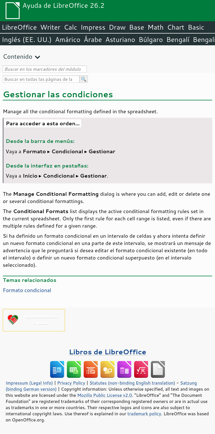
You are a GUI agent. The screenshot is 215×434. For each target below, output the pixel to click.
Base (136, 27)
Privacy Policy (71, 383)
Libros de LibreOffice (107, 352)
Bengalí (177, 39)
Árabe (93, 39)
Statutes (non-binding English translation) (132, 383)
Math (156, 27)
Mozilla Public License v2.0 (104, 395)
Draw (117, 27)
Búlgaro (151, 39)
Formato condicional (27, 290)
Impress (93, 27)
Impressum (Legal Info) (29, 383)
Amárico (68, 39)
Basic (196, 27)
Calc (70, 27)
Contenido (17, 56)
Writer (50, 27)
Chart (175, 27)
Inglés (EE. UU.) (27, 39)
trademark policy (144, 414)
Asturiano (120, 39)
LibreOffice (19, 27)
